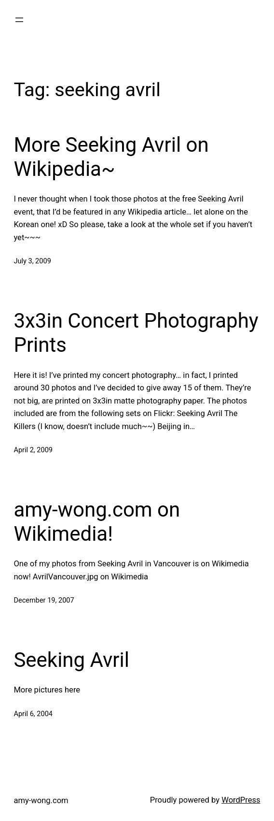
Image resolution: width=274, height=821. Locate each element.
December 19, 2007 (44, 600)
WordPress (240, 800)
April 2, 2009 (33, 450)
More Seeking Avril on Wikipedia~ (111, 157)
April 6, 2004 (33, 713)
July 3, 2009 (32, 261)
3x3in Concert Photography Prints (136, 333)
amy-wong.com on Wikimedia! (97, 522)
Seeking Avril (71, 660)
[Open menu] (19, 20)
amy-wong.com (41, 800)
